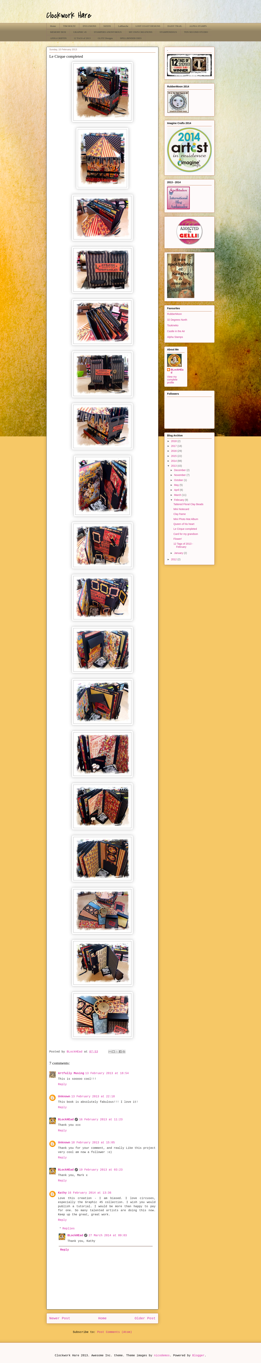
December (180, 470)
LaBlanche (123, 26)
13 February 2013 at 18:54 (107, 1073)
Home (53, 26)
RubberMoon (174, 314)
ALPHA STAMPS (198, 26)
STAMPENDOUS (168, 32)
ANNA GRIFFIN (58, 38)
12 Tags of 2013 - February (183, 545)
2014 (174, 460)
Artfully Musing (71, 1073)
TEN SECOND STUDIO (196, 32)
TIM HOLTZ (69, 26)
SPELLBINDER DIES (131, 38)
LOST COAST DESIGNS (148, 26)
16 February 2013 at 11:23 (101, 1119)
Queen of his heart (183, 524)
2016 (174, 450)
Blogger (198, 1355)
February (179, 499)
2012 (174, 559)
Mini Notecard (181, 509)
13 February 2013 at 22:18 (93, 1096)
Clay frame (179, 514)
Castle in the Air (176, 331)
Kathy (62, 1193)
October (179, 480)
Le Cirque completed (185, 528)
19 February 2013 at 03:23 (101, 1169)
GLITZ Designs (105, 38)
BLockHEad (66, 1119)
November (180, 475)
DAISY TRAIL (174, 26)
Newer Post (59, 1318)
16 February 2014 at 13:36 (89, 1193)
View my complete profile (172, 379)
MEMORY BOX (58, 32)
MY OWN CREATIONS (140, 32)
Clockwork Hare (69, 15)
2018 (174, 441)
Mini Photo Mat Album (185, 519)
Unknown (64, 1096)
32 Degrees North (177, 319)
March (178, 495)
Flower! (177, 538)
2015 (174, 456)
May (176, 485)
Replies (69, 1228)
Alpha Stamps (175, 337)
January (179, 553)
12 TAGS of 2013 (82, 38)
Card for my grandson (185, 534)
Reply (62, 1084)
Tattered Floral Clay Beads (188, 504)
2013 (174, 465)
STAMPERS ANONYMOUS (108, 32)
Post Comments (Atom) (114, 1332)
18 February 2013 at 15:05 (93, 1142)
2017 (174, 446)
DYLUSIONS (89, 26)
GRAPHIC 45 (80, 32)
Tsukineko (172, 325)
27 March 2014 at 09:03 (107, 1235)
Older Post (145, 1318)
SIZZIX (107, 26)
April (177, 489)
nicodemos (162, 1355)
